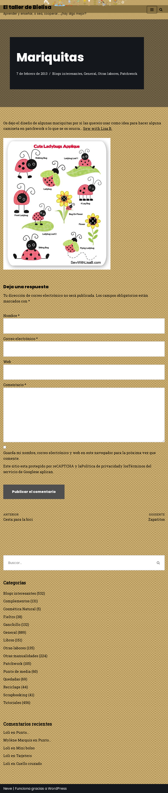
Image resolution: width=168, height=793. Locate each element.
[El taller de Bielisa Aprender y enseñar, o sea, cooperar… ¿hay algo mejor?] (44, 9)
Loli (6, 732)
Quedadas (11, 679)
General (90, 74)
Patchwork (128, 74)
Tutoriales (12, 702)
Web (7, 361)
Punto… (22, 732)
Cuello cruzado (29, 763)
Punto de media (17, 671)
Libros (8, 640)
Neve (7, 788)
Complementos (16, 601)
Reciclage (11, 687)
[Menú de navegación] (152, 9)
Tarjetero (24, 755)
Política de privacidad (100, 466)
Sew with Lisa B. (97, 128)
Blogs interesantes (67, 74)
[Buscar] (161, 9)
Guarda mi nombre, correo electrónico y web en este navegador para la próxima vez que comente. (79, 455)
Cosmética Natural (19, 609)
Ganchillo (11, 624)
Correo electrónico (20, 338)
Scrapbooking (15, 695)
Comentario (14, 384)
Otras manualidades (20, 655)
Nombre (11, 315)
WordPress (57, 788)
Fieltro (9, 616)
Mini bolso (25, 748)
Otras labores (108, 74)
